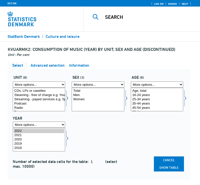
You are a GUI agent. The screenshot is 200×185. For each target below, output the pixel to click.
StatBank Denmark (24, 36)
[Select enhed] (39, 99)
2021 (39, 135)
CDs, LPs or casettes (39, 91)
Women (98, 99)
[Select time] (39, 139)
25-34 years (157, 99)
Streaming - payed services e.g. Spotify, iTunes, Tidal (39, 99)
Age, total (157, 91)
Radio (39, 108)
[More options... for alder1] (157, 84)
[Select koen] (98, 99)
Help (185, 4)
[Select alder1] (157, 99)
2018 (39, 148)
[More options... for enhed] (39, 84)
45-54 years (157, 108)
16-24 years (157, 95)
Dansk (172, 4)
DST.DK (12, 3)
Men (98, 95)
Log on (158, 4)
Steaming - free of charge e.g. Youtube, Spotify (39, 95)
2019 (39, 144)
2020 (39, 139)
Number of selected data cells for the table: (51, 161)
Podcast (39, 104)
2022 (39, 131)
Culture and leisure (62, 36)
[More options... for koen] (98, 84)
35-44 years (157, 104)
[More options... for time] (39, 125)
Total (98, 91)
